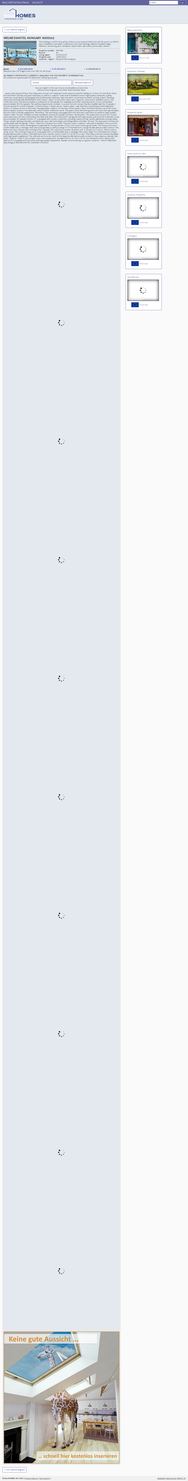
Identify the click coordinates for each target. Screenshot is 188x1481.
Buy (4, 2)
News (26, 2)
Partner (17, 2)
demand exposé (83, 83)
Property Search (31, 1478)
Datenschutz (171, 1478)
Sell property (44, 1478)
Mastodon (161, 1478)
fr (42, 2)
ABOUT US (181, 1478)
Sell (10, 2)
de (33, 2)
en (38, 2)
